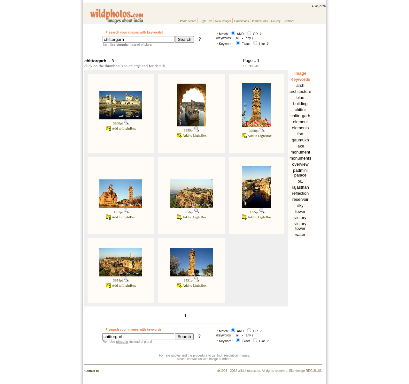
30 (250, 66)
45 (257, 66)
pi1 (300, 181)
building (300, 103)
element (300, 121)
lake (300, 146)
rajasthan (300, 187)
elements (300, 127)
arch (300, 85)
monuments (300, 158)
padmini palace (300, 172)
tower (300, 211)
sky (300, 205)
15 (244, 66)
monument (300, 152)
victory (300, 217)
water (300, 234)
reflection (300, 193)
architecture (300, 91)
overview (300, 164)
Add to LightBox (121, 128)
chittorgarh (300, 115)
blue (301, 97)
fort (300, 134)
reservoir (300, 199)
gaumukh (300, 140)
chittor (300, 109)
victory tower (300, 226)
